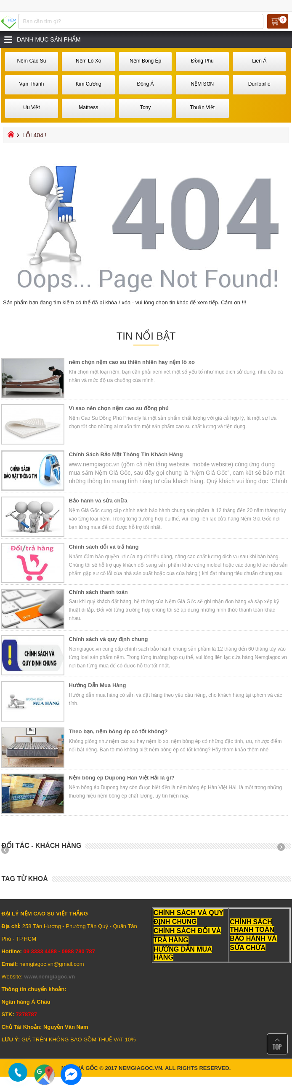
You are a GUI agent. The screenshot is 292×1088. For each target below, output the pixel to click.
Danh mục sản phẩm (49, 39)
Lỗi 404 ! (34, 135)
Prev (8, 850)
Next (284, 850)
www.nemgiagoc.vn (49, 976)
